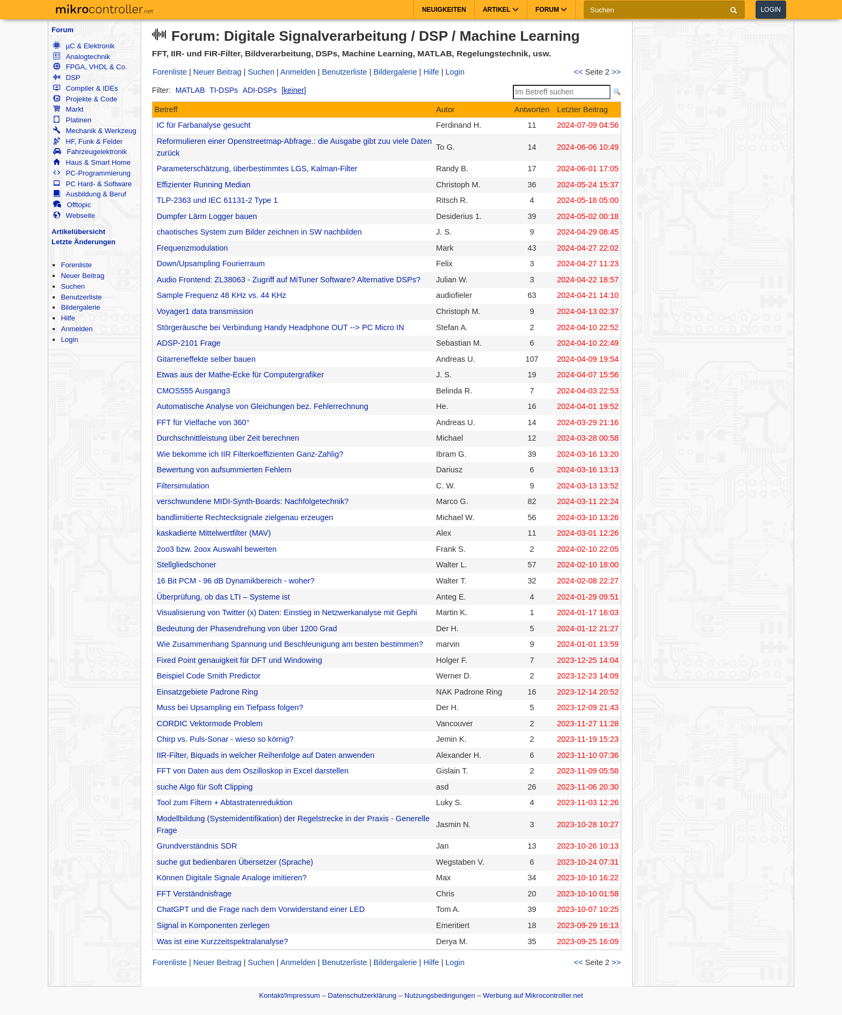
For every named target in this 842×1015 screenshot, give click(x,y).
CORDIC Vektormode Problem (210, 723)
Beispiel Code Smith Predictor (208, 675)
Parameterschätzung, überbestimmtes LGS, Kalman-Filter (257, 168)
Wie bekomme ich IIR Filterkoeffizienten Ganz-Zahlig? (250, 454)
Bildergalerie (80, 307)
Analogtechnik (81, 57)
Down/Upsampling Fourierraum (211, 263)
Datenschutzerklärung (362, 995)
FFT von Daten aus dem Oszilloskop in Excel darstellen (253, 770)
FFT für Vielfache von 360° (203, 422)
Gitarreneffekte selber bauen (206, 359)
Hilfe (68, 318)
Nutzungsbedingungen (439, 995)
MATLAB (190, 90)
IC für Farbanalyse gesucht (204, 125)
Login (771, 9)
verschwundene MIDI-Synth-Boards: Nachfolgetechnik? (253, 501)
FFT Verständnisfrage (194, 893)
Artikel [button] (501, 9)
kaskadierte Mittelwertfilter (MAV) (214, 533)
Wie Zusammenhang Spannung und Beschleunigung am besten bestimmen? (290, 644)
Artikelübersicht (78, 232)
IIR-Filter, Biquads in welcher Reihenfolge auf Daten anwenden (266, 755)
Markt (68, 109)
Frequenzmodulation (192, 248)
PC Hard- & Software (92, 184)
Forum (63, 30)
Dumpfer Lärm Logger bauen (207, 216)
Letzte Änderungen (83, 242)
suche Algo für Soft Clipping (205, 787)
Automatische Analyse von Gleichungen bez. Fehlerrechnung (262, 406)
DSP (66, 78)
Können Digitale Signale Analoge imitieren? (232, 877)
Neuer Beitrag (82, 276)
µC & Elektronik (83, 46)
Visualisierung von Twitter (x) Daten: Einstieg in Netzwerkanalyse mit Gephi (287, 612)
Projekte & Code (85, 99)
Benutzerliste (81, 297)
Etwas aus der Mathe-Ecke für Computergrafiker (240, 374)
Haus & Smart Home (91, 162)
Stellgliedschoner (186, 564)
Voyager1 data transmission (205, 311)
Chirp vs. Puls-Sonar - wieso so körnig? (225, 739)
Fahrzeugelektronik (90, 152)
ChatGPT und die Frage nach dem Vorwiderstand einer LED (261, 909)
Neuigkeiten (444, 9)
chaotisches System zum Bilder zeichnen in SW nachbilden (259, 232)
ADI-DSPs (260, 90)
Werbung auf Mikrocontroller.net (533, 995)
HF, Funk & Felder (87, 141)
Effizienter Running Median (204, 184)
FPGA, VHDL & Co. (90, 67)
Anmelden (76, 329)
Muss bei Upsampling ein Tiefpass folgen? (230, 707)
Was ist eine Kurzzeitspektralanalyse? (222, 941)
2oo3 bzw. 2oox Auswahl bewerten (217, 549)
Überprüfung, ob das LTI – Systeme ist (223, 597)
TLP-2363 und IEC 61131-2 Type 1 (217, 200)
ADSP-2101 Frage (189, 343)
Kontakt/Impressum (289, 995)
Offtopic (72, 205)
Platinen (72, 120)
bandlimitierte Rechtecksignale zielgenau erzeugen (245, 517)
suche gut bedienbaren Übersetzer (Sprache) (235, 862)
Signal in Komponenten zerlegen (213, 925)
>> (616, 72)
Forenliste (76, 265)
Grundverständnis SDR (197, 846)
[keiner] (293, 90)
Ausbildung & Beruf (89, 194)
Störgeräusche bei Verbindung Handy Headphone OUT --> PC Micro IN (280, 327)
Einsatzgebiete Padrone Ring (207, 692)
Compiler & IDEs (85, 88)
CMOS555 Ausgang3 (193, 390)
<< (578, 72)
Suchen (73, 286)
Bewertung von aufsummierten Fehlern (224, 469)
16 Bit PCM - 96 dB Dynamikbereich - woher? (236, 580)
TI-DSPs (223, 90)
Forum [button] (551, 9)
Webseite (74, 215)
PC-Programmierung (91, 173)
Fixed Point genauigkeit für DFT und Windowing (239, 660)
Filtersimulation (183, 485)
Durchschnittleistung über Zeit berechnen (228, 438)
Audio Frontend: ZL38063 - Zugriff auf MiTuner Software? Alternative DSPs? (288, 279)
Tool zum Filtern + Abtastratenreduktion (225, 802)
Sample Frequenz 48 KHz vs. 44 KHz (221, 295)
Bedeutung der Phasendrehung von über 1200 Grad (247, 628)
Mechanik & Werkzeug (94, 131)
